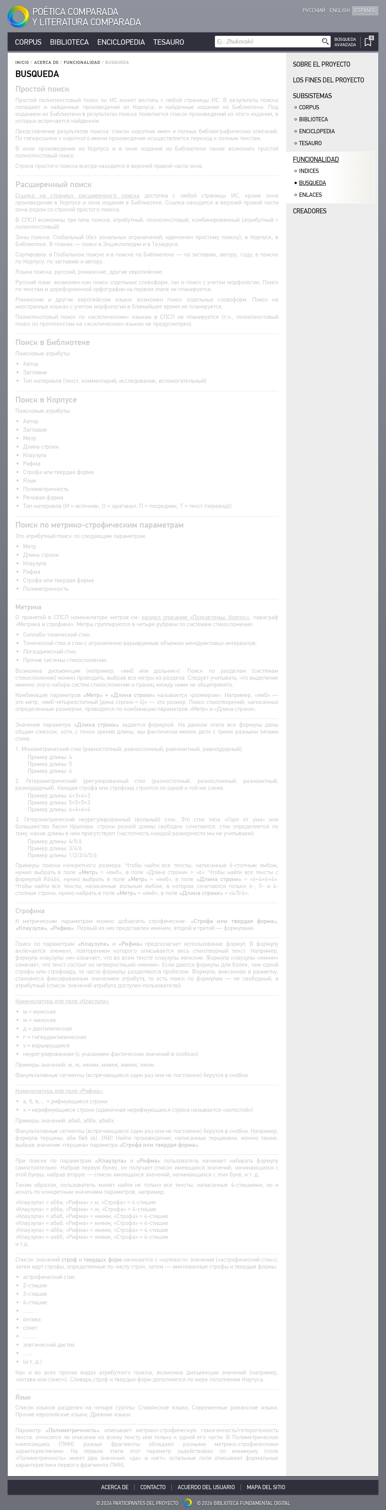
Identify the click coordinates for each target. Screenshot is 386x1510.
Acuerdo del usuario (206, 1487)
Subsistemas (312, 96)
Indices (309, 171)
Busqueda (312, 182)
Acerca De (46, 62)
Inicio (22, 62)
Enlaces (310, 194)
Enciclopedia (121, 42)
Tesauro (168, 42)
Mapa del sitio (266, 1487)
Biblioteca (69, 42)
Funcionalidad (82, 62)
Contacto (153, 1487)
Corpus (28, 42)
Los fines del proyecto (328, 80)
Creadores (309, 211)
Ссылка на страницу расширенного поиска (77, 195)
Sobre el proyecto (321, 64)
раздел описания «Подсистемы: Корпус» (195, 617)
